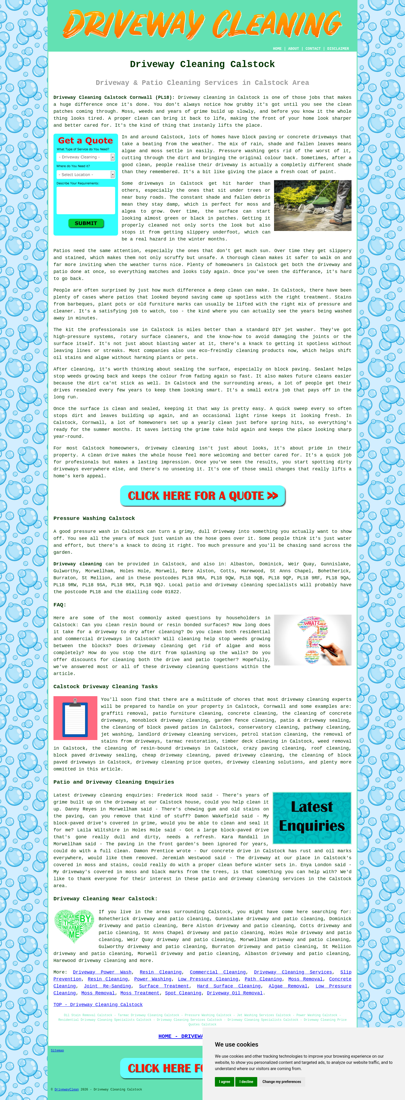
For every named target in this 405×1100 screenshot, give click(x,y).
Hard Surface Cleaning (229, 986)
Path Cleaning (263, 979)
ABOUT (293, 49)
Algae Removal (288, 986)
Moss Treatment (139, 993)
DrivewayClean (66, 1089)
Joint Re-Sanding (107, 986)
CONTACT (313, 49)
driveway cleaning (102, 960)
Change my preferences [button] (281, 1082)
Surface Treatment (164, 986)
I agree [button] (224, 1082)
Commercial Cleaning (218, 972)
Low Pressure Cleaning (208, 979)
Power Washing (153, 979)
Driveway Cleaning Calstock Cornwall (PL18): (114, 97)
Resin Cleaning (161, 972)
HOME (277, 49)
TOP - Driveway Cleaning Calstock (98, 1004)
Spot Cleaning (183, 993)
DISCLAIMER (338, 49)
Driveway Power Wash (102, 972)
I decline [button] (246, 1082)
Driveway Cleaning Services (293, 972)
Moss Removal (305, 979)
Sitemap (57, 1051)
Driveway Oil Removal (235, 993)
